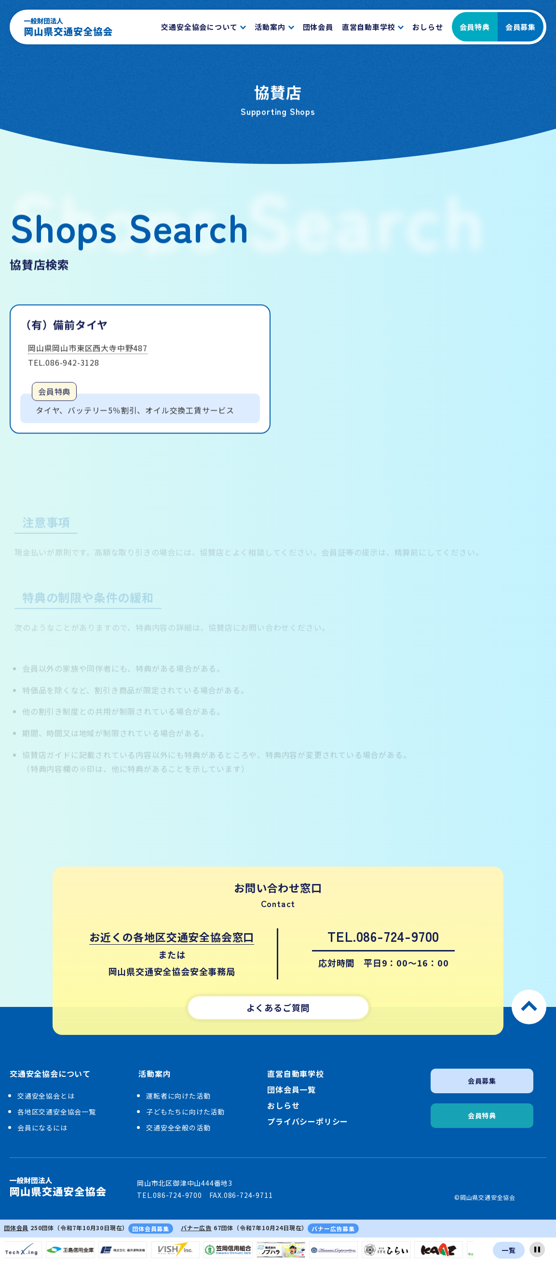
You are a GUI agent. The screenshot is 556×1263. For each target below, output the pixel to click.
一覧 (509, 1250)
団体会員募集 (150, 1228)
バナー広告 (196, 1227)
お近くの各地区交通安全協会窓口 (171, 936)
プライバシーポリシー (307, 1121)
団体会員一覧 (291, 1090)
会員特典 (475, 27)
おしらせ (283, 1105)
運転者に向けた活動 (178, 1095)
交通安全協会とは (45, 1095)
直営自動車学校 (295, 1074)
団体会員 (16, 1227)
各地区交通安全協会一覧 (56, 1111)
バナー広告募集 (333, 1228)
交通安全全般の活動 (178, 1127)
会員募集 (520, 27)
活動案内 (154, 1074)
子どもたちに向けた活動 (185, 1111)
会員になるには (42, 1127)
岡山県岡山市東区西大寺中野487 (88, 350)
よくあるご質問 (278, 1007)
